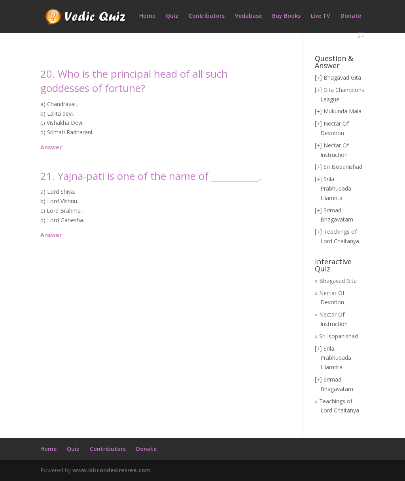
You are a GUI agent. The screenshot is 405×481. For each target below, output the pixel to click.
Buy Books (286, 16)
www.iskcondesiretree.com (111, 470)
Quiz (172, 16)
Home (147, 16)
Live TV (320, 16)
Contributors (207, 16)
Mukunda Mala (342, 111)
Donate (351, 16)
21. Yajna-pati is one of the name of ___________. (151, 176)
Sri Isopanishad (343, 166)
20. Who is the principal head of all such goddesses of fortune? (134, 81)
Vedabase (248, 16)
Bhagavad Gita (342, 77)
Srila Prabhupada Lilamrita (335, 188)
